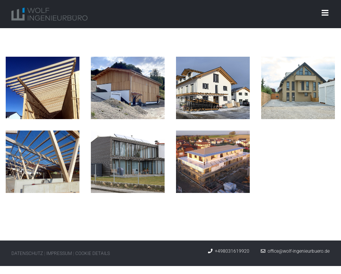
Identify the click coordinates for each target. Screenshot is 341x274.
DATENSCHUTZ (27, 253)
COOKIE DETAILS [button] (92, 253)
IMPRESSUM (59, 253)
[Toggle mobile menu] (326, 13)
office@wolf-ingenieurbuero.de (295, 251)
